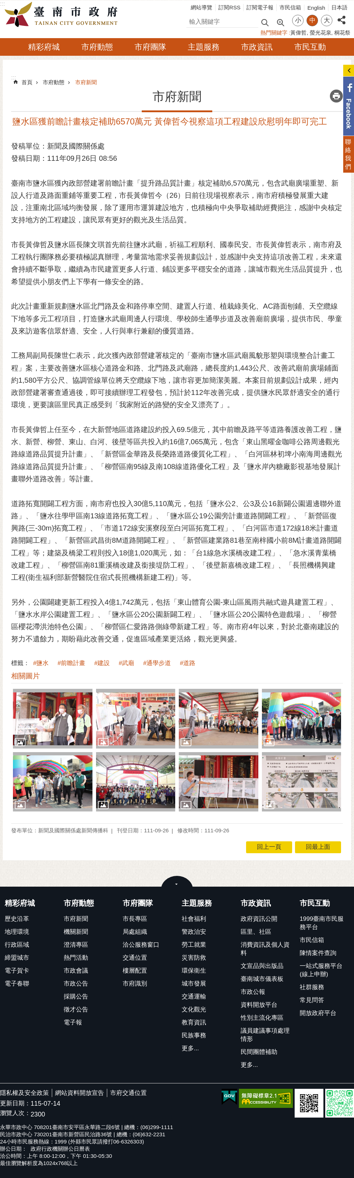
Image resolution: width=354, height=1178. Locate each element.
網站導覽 (201, 7)
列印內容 (336, 96)
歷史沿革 (17, 918)
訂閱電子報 (259, 7)
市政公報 (253, 991)
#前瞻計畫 (71, 663)
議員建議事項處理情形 (265, 1034)
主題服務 (203, 46)
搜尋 (192, 20)
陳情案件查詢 (318, 953)
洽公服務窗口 (141, 944)
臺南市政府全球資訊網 (63, 14)
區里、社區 (256, 931)
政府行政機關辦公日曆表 (60, 1149)
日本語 (339, 7)
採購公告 (76, 996)
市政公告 (76, 983)
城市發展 (194, 983)
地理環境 (17, 931)
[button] (52, 718)
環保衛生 (194, 970)
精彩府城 (44, 46)
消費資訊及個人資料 (265, 948)
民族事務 (194, 1035)
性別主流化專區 (262, 1017)
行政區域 (17, 944)
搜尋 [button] (264, 22)
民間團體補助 (259, 1052)
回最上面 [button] (318, 846)
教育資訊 (194, 1022)
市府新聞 (86, 82)
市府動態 (97, 46)
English (316, 8)
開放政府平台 (318, 1013)
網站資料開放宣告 (79, 1093)
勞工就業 (194, 944)
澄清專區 (76, 944)
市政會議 (76, 970)
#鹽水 (41, 663)
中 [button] (312, 20)
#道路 (187, 663)
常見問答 (312, 1000)
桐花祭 (342, 32)
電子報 (73, 1022)
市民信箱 (290, 7)
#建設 (102, 663)
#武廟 (126, 663)
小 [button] (298, 20)
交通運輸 (194, 996)
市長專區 (135, 918)
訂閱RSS (229, 7)
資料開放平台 (259, 1004)
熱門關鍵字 (273, 32)
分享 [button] (341, 16)
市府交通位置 (128, 1093)
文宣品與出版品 (262, 966)
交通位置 (135, 957)
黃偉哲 (298, 32)
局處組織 (135, 931)
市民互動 (310, 46)
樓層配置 (135, 970)
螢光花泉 (320, 32)
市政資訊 (257, 46)
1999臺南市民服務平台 (322, 923)
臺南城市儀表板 (262, 978)
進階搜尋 (280, 22)
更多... (190, 1048)
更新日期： (15, 1103)
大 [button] (327, 20)
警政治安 (194, 931)
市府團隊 (150, 46)
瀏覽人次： (15, 1113)
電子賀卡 (17, 970)
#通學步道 (157, 663)
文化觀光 (194, 1009)
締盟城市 (17, 957)
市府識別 (135, 983)
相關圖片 (25, 676)
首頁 (27, 82)
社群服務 (312, 987)
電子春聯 (17, 983)
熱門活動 (76, 957)
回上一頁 (269, 846)
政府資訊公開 (259, 918)
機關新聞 (76, 931)
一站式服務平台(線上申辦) (321, 970)
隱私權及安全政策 (24, 1093)
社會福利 (194, 918)
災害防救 (194, 957)
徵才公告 (76, 1009)
